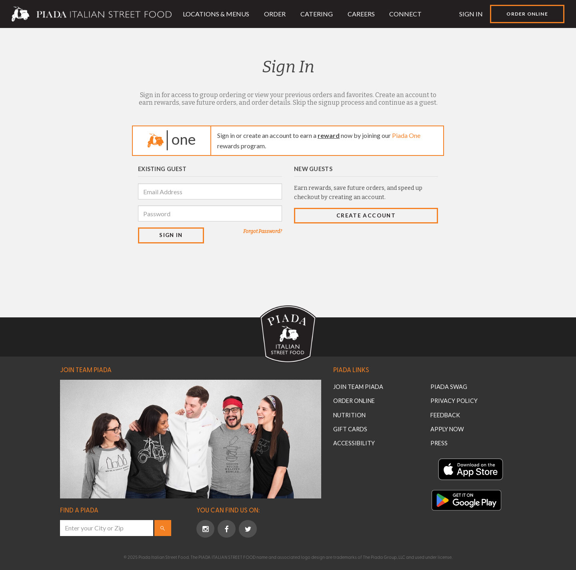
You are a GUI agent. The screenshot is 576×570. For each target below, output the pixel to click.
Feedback (445, 415)
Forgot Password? (262, 231)
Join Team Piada (86, 369)
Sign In (471, 14)
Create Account (366, 215)
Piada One (406, 135)
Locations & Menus (216, 14)
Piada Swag (448, 386)
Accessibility (354, 443)
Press (439, 443)
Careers (361, 14)
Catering (316, 14)
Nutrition (349, 415)
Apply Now (447, 429)
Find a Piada (79, 509)
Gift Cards (350, 429)
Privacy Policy (454, 400)
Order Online (527, 14)
